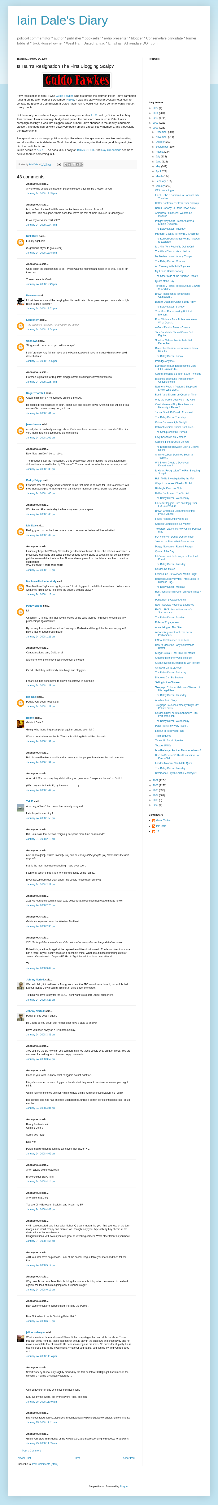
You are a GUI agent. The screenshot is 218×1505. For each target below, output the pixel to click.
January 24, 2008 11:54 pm (41, 1356)
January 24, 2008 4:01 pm (40, 1108)
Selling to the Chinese (167, 682)
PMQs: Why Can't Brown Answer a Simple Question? (174, 222)
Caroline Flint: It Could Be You (172, 441)
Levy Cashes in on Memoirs (170, 437)
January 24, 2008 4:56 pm (40, 1240)
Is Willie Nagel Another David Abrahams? (178, 750)
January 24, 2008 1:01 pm (40, 413)
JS (157, 831)
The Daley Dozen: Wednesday (172, 498)
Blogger (124, 1486)
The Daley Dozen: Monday (170, 261)
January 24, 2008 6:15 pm (40, 1321)
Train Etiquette (163, 735)
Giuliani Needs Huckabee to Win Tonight (177, 662)
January (160, 186)
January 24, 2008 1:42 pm (40, 790)
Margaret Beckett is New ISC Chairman (177, 233)
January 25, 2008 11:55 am (41, 1443)
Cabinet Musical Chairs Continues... (175, 427)
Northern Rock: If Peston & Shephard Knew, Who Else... (176, 388)
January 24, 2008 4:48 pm (40, 1209)
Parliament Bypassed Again (170, 599)
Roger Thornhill (35, 393)
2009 (156, 122)
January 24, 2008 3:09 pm (40, 968)
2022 (156, 108)
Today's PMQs (163, 745)
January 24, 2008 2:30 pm (40, 926)
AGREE (41, 150)
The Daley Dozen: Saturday (170, 672)
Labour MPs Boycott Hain (169, 730)
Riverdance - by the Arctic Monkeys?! (176, 773)
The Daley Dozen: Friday (169, 356)
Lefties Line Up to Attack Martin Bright (176, 574)
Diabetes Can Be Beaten (169, 677)
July (158, 156)
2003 (156, 800)
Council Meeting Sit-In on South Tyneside (178, 373)
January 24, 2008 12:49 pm (41, 284)
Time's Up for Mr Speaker (169, 740)
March (160, 176)
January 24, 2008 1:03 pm (40, 469)
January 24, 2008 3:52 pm (40, 1059)
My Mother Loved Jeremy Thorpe (173, 256)
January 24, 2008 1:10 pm (40, 570)
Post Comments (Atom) (45, 1464)
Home (77, 1458)
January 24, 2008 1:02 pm (40, 437)
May (158, 166)
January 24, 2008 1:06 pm (40, 493)
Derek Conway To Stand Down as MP (176, 208)
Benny (30, 717)
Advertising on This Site (168, 627)
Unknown (32, 340)
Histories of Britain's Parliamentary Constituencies (174, 380)
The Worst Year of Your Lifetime (173, 251)
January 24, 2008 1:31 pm (40, 741)
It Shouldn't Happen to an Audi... (173, 640)
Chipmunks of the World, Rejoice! (173, 657)
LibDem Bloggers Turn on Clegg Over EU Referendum (176, 505)
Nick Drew (32, 236)
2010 (156, 117)
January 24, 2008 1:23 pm (40, 685)
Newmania (32, 295)
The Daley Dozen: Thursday (170, 695)
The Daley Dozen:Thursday (170, 417)
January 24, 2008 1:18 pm (40, 594)
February (161, 181)
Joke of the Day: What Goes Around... (176, 541)
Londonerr (32, 319)
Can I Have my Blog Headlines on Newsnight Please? (174, 406)
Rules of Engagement (167, 622)
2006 (156, 785)
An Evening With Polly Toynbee (172, 266)
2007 (156, 780)
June (159, 161)
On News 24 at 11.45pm (168, 667)
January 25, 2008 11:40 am (41, 1401)
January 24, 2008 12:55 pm (41, 361)
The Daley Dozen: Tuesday (170, 228)
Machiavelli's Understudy (41, 581)
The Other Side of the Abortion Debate (176, 276)
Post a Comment (31, 1450)
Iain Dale (31, 525)
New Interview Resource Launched (174, 604)
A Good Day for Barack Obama (172, 327)
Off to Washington (165, 190)
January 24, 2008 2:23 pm (40, 884)
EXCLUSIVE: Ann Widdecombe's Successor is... (173, 611)
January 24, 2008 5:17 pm (40, 1265)
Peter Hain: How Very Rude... (171, 725)
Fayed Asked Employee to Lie (171, 518)
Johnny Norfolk (35, 979)
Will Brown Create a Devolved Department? (171, 464)
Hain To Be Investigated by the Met (174, 478)
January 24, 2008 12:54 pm (41, 329)
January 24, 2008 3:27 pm (40, 999)
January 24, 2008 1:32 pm (40, 762)
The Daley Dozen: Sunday (169, 306)
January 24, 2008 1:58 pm (40, 818)
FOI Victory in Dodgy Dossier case (174, 536)
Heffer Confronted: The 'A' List (172, 493)
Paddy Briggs (34, 480)
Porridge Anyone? (165, 361)
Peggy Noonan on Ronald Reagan (174, 546)
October (160, 141)
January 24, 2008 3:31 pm (40, 1034)
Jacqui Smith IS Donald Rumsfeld (174, 412)
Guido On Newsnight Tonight (171, 422)
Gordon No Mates (165, 569)
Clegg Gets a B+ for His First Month (175, 653)
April (158, 171)
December (162, 132)
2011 (156, 113)
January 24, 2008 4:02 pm (40, 1153)
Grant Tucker (163, 820)
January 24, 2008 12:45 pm (41, 193)
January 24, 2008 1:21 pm (40, 636)
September (162, 146)
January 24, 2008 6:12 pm (40, 1289)
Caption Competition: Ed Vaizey (173, 523)
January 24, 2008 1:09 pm (40, 535)
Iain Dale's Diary (62, 20)
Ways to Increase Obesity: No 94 (173, 483)
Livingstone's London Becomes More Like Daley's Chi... (175, 367)
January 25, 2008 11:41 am (41, 1422)
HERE (70, 99)
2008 (156, 127)
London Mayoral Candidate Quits (173, 763)
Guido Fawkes (64, 95)
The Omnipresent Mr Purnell (171, 432)
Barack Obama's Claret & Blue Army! (175, 301)
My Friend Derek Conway (169, 271)
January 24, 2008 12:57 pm (41, 381)
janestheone (33, 424)
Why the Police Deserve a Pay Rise (175, 399)
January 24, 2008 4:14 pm (40, 1181)
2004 (156, 795)
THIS (94, 115)
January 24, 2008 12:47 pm (41, 224)
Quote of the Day (164, 281)
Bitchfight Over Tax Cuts (168, 488)
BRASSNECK (85, 150)
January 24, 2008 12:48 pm (41, 252)
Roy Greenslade (111, 150)
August (160, 151)
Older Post (129, 1458)
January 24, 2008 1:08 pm (40, 514)
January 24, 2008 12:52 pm (41, 308)
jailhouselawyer (35, 1332)
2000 (156, 805)
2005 (156, 790)
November (162, 137)
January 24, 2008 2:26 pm (40, 905)
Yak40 (29, 801)
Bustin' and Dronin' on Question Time (175, 394)
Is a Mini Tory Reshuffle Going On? (174, 246)
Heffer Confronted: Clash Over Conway (177, 203)
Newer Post (24, 1458)
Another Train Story (166, 700)
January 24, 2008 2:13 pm (40, 839)
